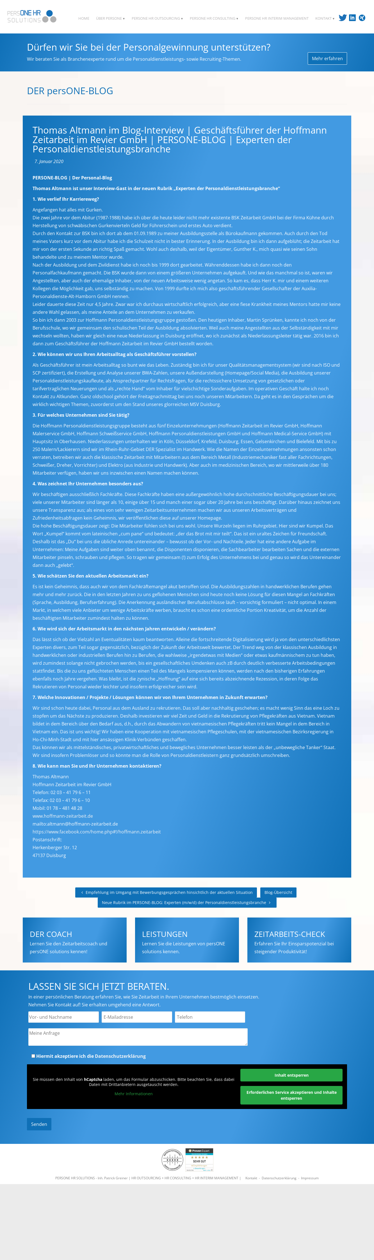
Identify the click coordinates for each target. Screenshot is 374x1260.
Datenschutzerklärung (120, 1056)
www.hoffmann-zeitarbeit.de (63, 816)
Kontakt (251, 1178)
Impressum (310, 1178)
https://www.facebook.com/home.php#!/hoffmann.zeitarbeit (97, 832)
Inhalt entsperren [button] (292, 1075)
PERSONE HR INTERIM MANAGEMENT (277, 18)
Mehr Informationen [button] (134, 1093)
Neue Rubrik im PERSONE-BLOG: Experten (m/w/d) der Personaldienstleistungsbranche (187, 902)
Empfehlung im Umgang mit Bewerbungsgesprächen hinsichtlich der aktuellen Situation (166, 892)
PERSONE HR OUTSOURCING (157, 18)
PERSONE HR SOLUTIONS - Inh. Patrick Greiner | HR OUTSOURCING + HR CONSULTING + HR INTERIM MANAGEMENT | (148, 1178)
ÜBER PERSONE (110, 18)
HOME (83, 18)
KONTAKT (325, 18)
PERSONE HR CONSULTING (214, 18)
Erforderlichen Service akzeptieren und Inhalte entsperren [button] (292, 1095)
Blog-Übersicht (278, 892)
